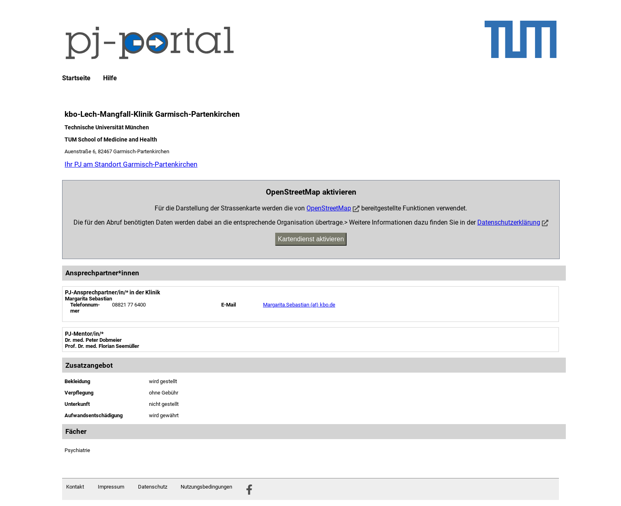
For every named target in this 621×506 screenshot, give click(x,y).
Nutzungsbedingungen (206, 487)
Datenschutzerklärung (508, 222)
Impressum (111, 487)
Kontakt (75, 487)
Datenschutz (152, 487)
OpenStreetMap (328, 208)
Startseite (76, 78)
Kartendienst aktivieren (311, 239)
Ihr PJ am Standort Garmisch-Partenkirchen (131, 164)
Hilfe (110, 78)
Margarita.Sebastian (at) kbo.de (299, 305)
